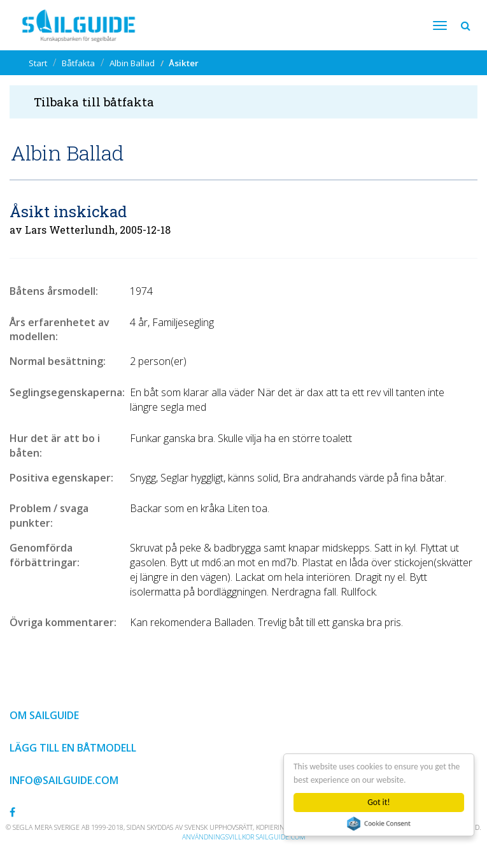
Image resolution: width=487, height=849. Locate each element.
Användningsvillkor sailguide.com (244, 836)
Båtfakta (78, 63)
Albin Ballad (132, 63)
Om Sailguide (44, 715)
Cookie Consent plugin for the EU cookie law (379, 824)
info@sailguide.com (64, 780)
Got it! (378, 802)
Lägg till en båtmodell (73, 748)
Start (38, 63)
